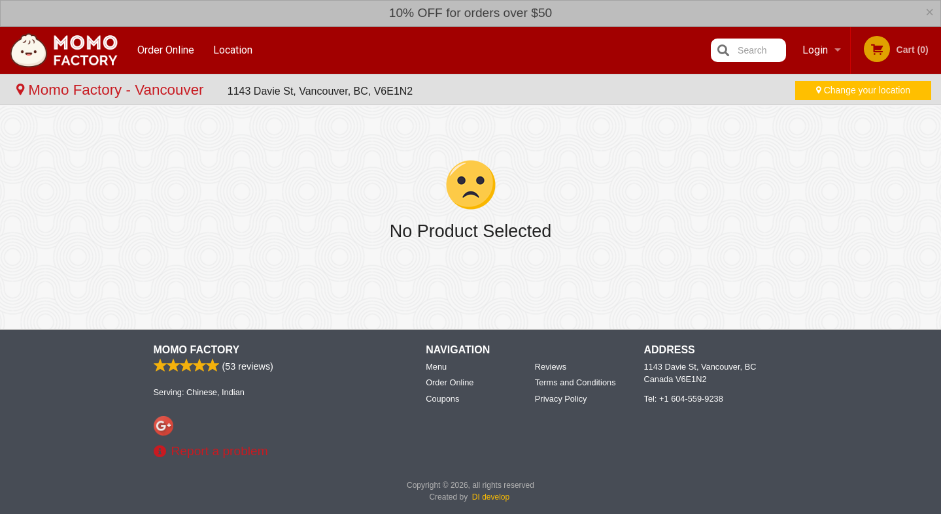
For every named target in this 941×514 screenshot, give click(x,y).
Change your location (863, 90)
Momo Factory (197, 349)
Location (232, 50)
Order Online (165, 50)
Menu (436, 367)
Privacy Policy (561, 399)
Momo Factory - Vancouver (112, 90)
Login (815, 50)
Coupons (442, 399)
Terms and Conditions (575, 382)
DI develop (490, 497)
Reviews (550, 367)
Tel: (683, 399)
